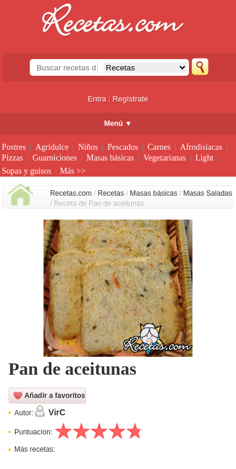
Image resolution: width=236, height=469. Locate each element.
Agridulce (52, 147)
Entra (97, 98)
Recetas (111, 193)
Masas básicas (110, 157)
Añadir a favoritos (54, 395)
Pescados (122, 147)
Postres (14, 147)
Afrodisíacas (201, 147)
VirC (57, 412)
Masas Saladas (207, 193)
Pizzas (12, 157)
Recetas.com (71, 193)
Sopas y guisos (26, 170)
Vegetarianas (165, 157)
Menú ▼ (118, 123)
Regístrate (130, 98)
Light (204, 157)
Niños (88, 147)
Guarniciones (55, 157)
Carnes (158, 147)
